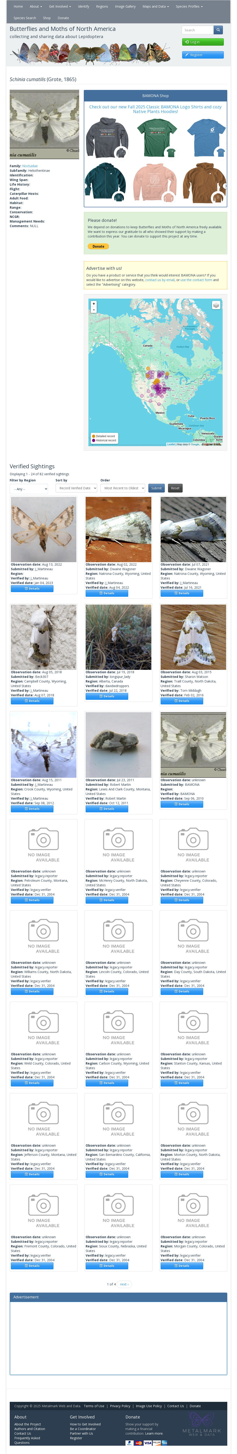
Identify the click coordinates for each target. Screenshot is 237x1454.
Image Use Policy (149, 1406)
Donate (63, 18)
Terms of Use (94, 1406)
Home (18, 6)
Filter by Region (23, 480)
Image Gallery (125, 6)
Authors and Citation (29, 1429)
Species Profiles (189, 6)
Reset (175, 488)
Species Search (25, 18)
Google (195, 444)
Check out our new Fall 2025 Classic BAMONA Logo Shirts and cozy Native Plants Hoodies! (155, 109)
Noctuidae (30, 166)
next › (124, 1284)
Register (76, 1438)
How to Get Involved (85, 1424)
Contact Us (175, 1406)
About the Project (27, 1424)
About (36, 6)
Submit (156, 488)
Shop (47, 18)
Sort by (61, 480)
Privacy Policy (120, 1406)
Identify (83, 6)
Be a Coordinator (83, 1429)
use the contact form (196, 280)
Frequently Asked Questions (27, 1440)
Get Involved (60, 6)
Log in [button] (192, 42)
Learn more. (154, 1433)
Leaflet (171, 444)
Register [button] (194, 55)
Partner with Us (81, 1433)
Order (105, 480)
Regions (102, 6)
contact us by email (160, 280)
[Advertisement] (118, 1338)
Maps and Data (156, 6)
